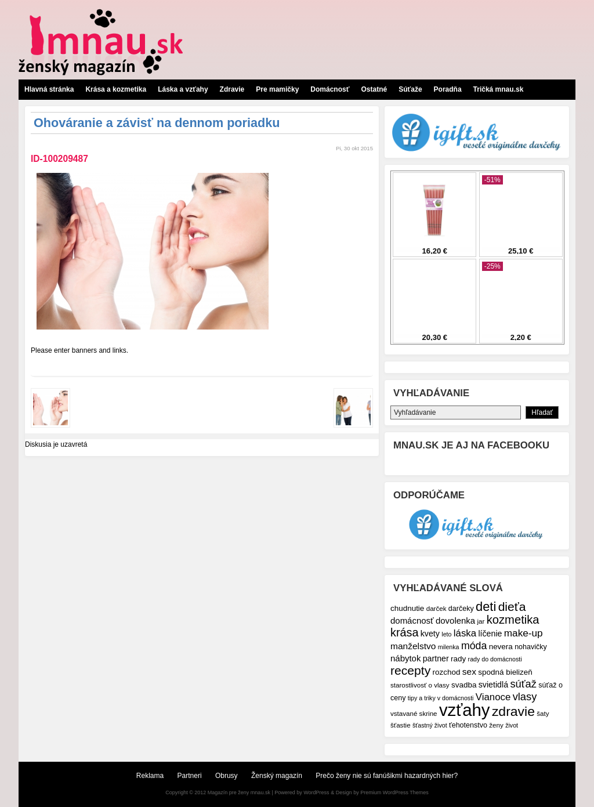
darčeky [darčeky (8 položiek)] (461, 609)
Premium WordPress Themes (394, 792)
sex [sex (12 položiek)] (469, 671)
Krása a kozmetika (115, 89)
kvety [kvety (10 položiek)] (430, 633)
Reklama (150, 776)
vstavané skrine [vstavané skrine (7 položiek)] (413, 713)
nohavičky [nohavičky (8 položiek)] (531, 647)
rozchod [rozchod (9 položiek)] (447, 672)
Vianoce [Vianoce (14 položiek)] (493, 697)
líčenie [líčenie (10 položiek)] (490, 633)
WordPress (316, 792)
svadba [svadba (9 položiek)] (463, 685)
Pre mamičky (277, 89)
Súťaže (410, 89)
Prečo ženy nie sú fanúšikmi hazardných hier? (387, 776)
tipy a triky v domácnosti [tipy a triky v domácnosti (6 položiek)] (441, 697)
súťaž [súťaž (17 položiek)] (523, 684)
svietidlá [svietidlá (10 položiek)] (493, 684)
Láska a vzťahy (183, 89)
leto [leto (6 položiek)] (446, 634)
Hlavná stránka (49, 89)
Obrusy (226, 776)
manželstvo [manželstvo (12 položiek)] (413, 646)
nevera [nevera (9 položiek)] (501, 646)
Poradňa (448, 89)
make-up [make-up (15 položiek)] (523, 633)
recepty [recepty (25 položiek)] (410, 670)
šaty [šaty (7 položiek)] (543, 713)
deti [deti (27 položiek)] (486, 606)
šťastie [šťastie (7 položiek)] (400, 725)
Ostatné (374, 89)
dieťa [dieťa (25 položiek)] (512, 606)
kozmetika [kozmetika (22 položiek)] (513, 619)
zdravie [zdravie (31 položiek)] (513, 711)
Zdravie (232, 89)
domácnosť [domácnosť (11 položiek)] (412, 620)
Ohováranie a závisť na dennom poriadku (157, 122)
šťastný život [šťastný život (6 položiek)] (429, 725)
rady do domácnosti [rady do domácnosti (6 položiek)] (495, 659)
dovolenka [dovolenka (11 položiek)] (455, 620)
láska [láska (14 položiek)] (465, 633)
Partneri (190, 776)
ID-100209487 (59, 159)
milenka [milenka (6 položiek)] (448, 646)
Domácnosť (329, 89)
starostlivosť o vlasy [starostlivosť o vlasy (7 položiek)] (420, 685)
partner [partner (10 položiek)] (436, 658)
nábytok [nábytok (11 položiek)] (405, 658)
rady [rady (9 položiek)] (458, 658)
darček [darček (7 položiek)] (436, 608)
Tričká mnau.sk (498, 89)
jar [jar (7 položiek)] (480, 621)
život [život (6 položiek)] (511, 725)
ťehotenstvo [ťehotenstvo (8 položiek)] (468, 725)
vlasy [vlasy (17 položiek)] (525, 696)
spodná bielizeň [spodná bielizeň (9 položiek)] (505, 672)
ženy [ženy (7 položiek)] (496, 725)
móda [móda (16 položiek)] (474, 646)
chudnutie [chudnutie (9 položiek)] (407, 608)
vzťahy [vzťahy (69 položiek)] (464, 709)
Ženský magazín (276, 776)
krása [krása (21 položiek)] (404, 632)
